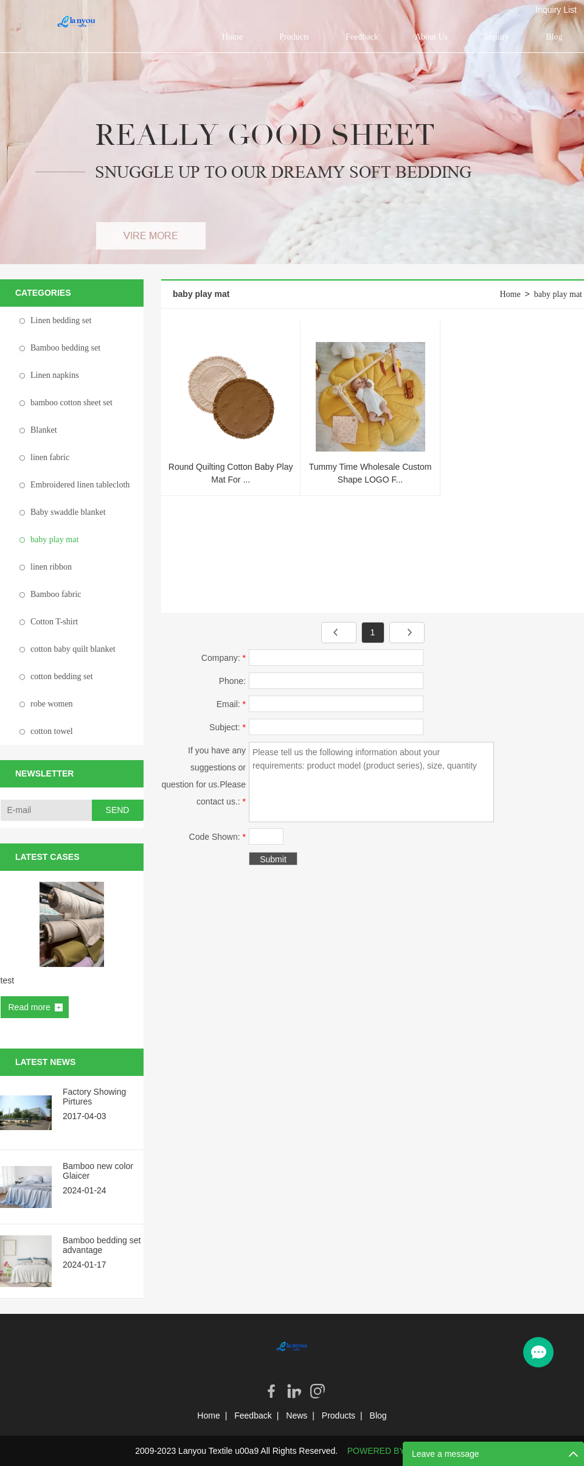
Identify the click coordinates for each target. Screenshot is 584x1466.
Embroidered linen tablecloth (80, 484)
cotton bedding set (61, 676)
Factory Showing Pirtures (94, 1096)
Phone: (232, 681)
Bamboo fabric (56, 594)
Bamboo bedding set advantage (102, 1245)
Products (294, 36)
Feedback (362, 36)
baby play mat (54, 539)
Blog (554, 36)
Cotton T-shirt (54, 621)
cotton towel (51, 731)
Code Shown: (217, 837)
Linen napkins (54, 375)
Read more (29, 1007)
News (296, 1415)
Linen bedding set (60, 320)
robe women (51, 703)
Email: (231, 704)
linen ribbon (51, 566)
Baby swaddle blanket (68, 512)
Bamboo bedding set (65, 347)
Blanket (43, 430)
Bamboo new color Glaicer (98, 1171)
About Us (431, 36)
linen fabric (49, 457)
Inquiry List (556, 10)
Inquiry (496, 36)
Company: (223, 658)
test (8, 980)
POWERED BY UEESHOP (398, 1451)
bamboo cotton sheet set (71, 402)
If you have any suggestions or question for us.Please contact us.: (203, 775)
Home (232, 36)
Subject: (227, 727)
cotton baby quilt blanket (73, 649)
